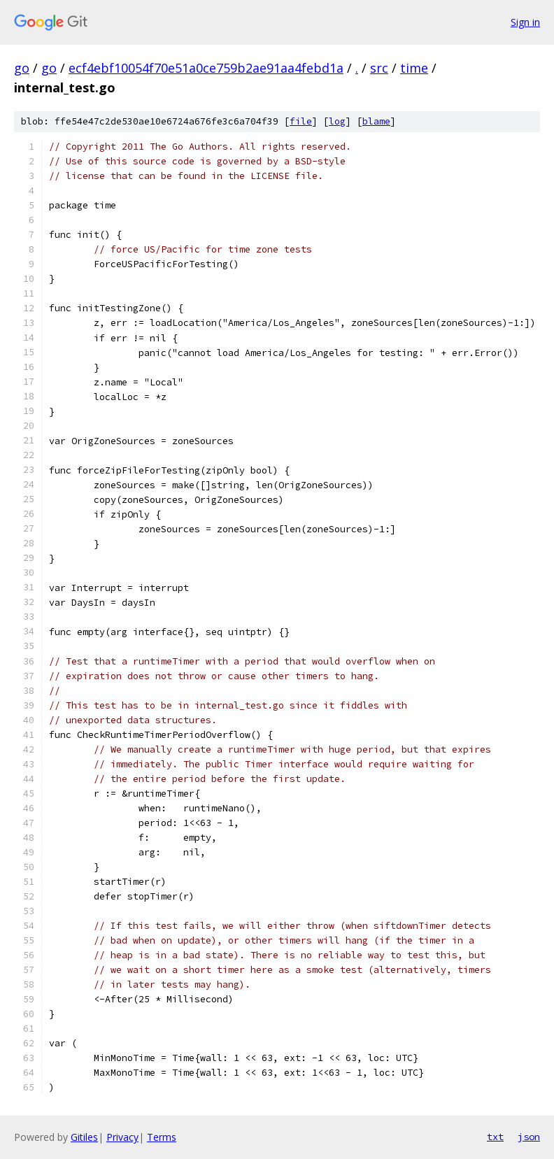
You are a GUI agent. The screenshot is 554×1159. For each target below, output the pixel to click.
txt (495, 1136)
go (21, 67)
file (301, 121)
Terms (161, 1137)
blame (376, 121)
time (414, 67)
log (337, 121)
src (379, 67)
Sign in (525, 22)
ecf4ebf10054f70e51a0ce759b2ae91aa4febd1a (206, 67)
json (529, 1136)
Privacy (122, 1137)
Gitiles (84, 1137)
